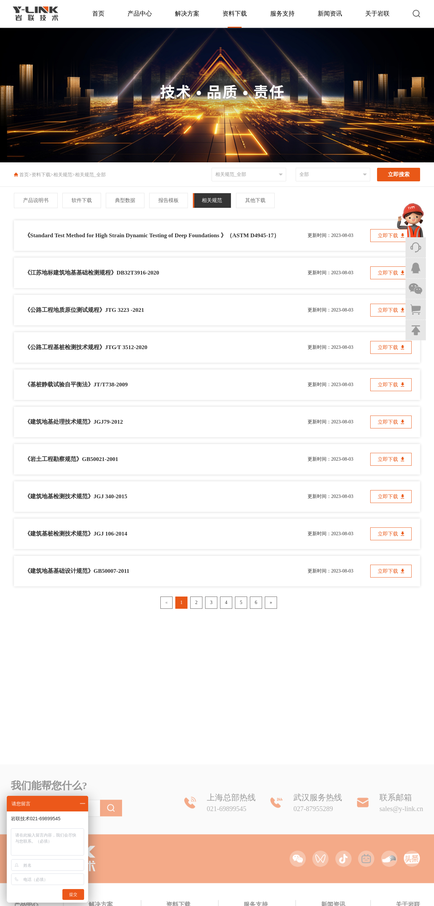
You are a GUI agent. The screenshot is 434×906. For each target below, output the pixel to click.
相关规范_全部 (90, 174)
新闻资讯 (330, 13)
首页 (98, 13)
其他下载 (255, 200)
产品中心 (139, 13)
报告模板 (168, 200)
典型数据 (125, 200)
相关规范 (62, 174)
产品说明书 (35, 200)
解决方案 (187, 13)
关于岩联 (377, 13)
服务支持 (282, 13)
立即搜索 (399, 174)
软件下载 (82, 200)
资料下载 (234, 13)
